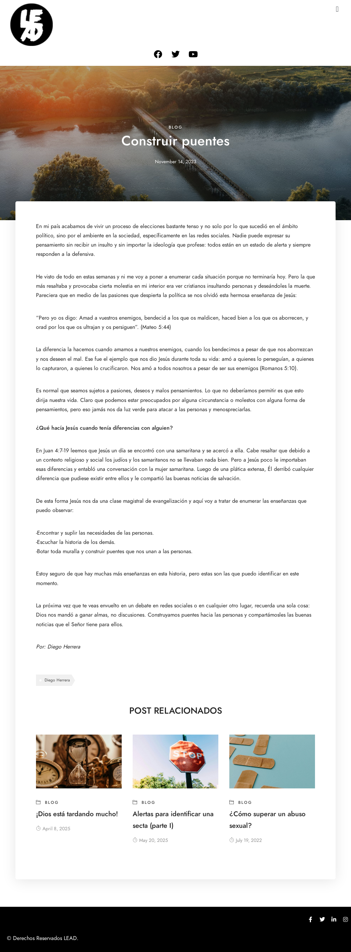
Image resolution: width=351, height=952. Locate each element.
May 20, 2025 (150, 840)
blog (175, 127)
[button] (337, 9)
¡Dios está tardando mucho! (77, 814)
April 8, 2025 (53, 828)
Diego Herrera (63, 647)
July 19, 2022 (245, 840)
